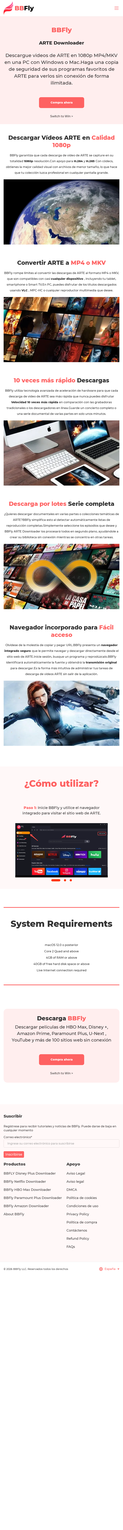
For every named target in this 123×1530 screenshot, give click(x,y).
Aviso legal (75, 1182)
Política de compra (81, 1222)
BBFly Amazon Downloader (26, 1206)
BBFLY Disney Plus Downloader (30, 1173)
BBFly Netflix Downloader (25, 1182)
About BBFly (14, 1214)
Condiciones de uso (82, 1206)
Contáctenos (76, 1230)
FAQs (70, 1247)
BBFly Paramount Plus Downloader (33, 1198)
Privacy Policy (77, 1214)
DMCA (71, 1190)
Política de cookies (81, 1198)
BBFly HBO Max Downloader (27, 1190)
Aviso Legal (75, 1173)
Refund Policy (77, 1239)
